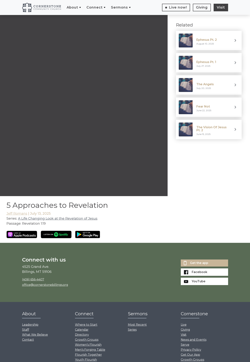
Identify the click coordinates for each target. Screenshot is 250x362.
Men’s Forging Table (90, 349)
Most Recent (137, 324)
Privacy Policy (191, 349)
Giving (202, 7)
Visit (221, 7)
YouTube (194, 281)
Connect (94, 7)
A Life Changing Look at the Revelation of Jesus (57, 218)
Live (178, 7)
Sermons (119, 7)
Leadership (30, 324)
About (72, 7)
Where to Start (86, 324)
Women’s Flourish (88, 344)
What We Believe (35, 334)
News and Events (193, 339)
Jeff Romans (16, 213)
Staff (25, 329)
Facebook (195, 272)
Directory (82, 334)
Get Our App (190, 354)
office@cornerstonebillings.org (45, 285)
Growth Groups (86, 339)
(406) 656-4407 (33, 279)
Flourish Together (88, 354)
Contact (28, 339)
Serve (185, 344)
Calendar (82, 329)
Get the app (196, 263)
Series (132, 329)
